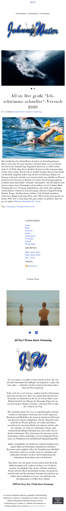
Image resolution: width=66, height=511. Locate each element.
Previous (3, 67)
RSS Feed (32, 266)
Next (63, 67)
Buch (27, 228)
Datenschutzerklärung (37, 506)
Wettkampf (30, 244)
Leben (29, 112)
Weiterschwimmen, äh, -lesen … (28, 201)
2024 (27, 252)
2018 (38, 255)
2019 (32, 255)
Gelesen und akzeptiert (58, 500)
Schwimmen (18, 112)
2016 (32, 258)
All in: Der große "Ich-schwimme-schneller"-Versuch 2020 (32, 101)
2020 (27, 255)
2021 (38, 252)
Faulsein (28, 230)
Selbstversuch (29, 206)
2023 (32, 252)
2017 (27, 258)
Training (37, 112)
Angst (27, 225)
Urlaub (28, 241)
